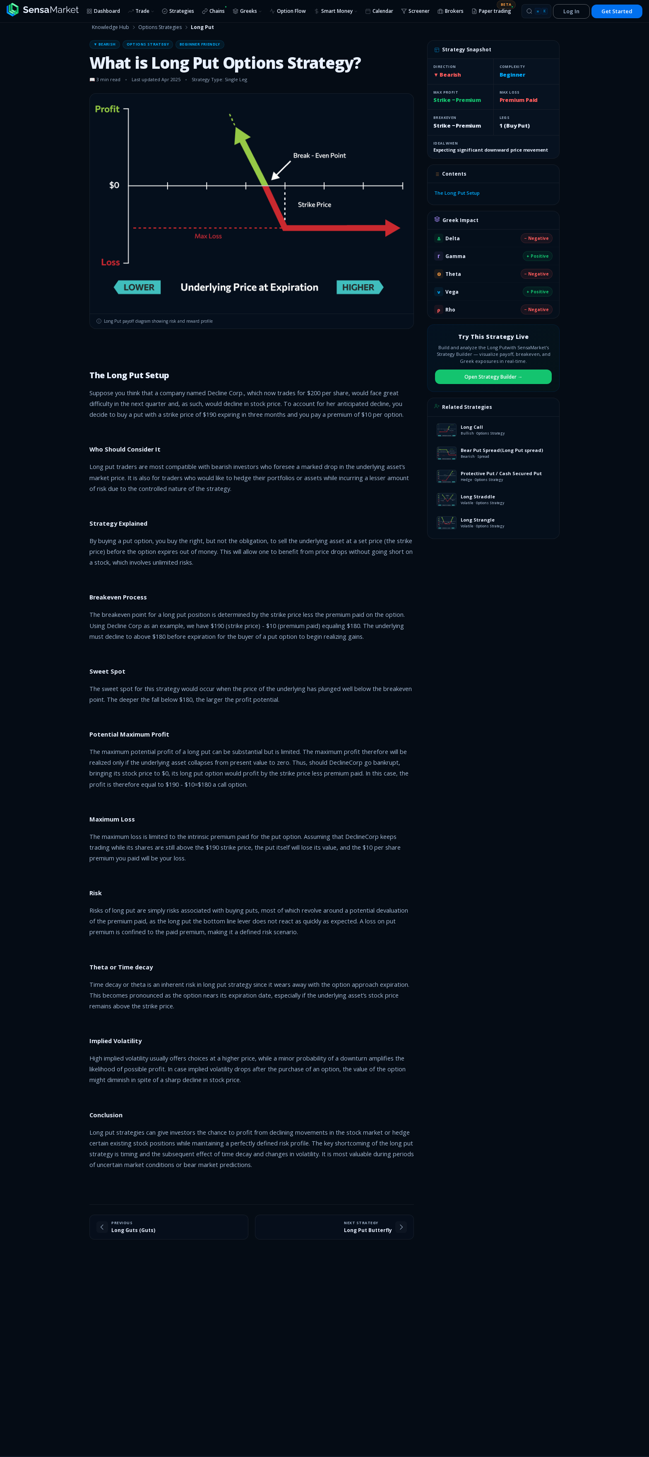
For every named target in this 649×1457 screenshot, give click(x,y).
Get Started (616, 11)
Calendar (379, 10)
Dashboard (103, 10)
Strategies (178, 10)
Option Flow (287, 10)
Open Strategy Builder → (493, 376)
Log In (571, 11)
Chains (214, 10)
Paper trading (493, 9)
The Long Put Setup (457, 193)
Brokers (450, 10)
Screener (415, 10)
